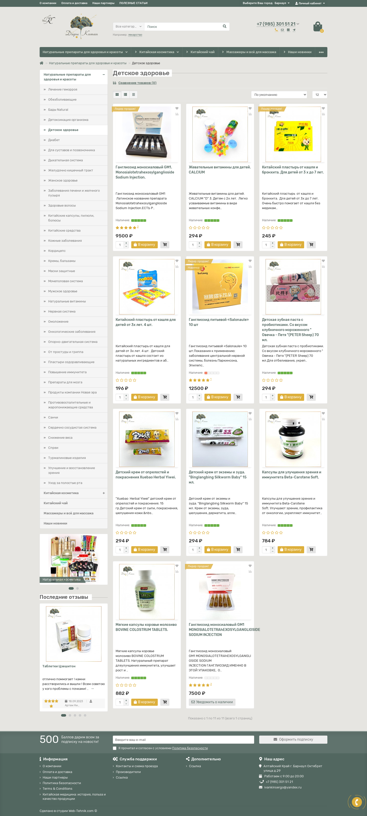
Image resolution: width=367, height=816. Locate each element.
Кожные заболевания (65, 240)
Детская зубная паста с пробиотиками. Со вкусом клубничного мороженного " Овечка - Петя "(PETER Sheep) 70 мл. (290, 330)
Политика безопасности (62, 783)
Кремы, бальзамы (61, 261)
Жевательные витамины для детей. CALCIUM (220, 169)
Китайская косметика (154, 52)
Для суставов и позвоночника (71, 150)
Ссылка (122, 777)
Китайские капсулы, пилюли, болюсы (71, 218)
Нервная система (61, 311)
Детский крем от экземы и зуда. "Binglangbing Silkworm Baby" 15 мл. (218, 477)
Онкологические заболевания (71, 332)
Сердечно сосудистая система (72, 427)
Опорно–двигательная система (72, 342)
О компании (48, 3)
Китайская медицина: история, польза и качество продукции (74, 796)
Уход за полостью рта (65, 483)
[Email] (183, 740)
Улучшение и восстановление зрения (71, 470)
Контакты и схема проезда (137, 766)
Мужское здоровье (62, 291)
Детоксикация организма (68, 120)
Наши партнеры (103, 3)
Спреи (53, 448)
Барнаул (280, 3)
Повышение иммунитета (67, 372)
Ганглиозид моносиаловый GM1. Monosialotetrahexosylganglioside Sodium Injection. (145, 172)
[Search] (187, 26)
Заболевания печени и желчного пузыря (74, 193)
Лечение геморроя (62, 89)
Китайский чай (200, 52)
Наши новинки (297, 52)
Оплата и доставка (74, 3)
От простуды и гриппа (65, 352)
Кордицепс (57, 251)
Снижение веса (60, 437)
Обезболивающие (62, 99)
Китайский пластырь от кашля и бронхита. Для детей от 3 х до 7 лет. (293, 169)
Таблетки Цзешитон (58, 666)
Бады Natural (58, 110)
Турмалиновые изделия (67, 458)
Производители (128, 772)
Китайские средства (64, 230)
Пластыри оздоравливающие (71, 362)
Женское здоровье (62, 180)
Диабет (54, 140)
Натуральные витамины (67, 301)
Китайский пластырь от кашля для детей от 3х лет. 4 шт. (146, 322)
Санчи (53, 417)
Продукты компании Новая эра (72, 392)
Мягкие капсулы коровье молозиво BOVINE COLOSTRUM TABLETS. (146, 627)
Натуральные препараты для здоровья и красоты (83, 52)
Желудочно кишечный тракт (70, 170)
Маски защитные (61, 271)
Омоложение (58, 321)
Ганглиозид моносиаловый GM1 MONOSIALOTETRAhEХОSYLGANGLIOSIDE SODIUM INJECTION (220, 630)
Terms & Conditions (57, 788)
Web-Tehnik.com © (83, 811)
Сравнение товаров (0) (134, 83)
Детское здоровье (63, 130)
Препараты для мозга (65, 382)
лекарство (135, 34)
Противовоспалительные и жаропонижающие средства (70, 405)
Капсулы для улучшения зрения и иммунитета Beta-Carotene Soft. (291, 474)
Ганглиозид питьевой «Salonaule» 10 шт (219, 322)
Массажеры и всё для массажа (248, 52)
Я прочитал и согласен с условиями (160, 748)
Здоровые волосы (62, 205)
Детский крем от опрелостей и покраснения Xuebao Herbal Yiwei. (146, 474)
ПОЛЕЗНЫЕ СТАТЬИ (133, 3)
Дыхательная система (65, 160)
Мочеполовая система (65, 281)
